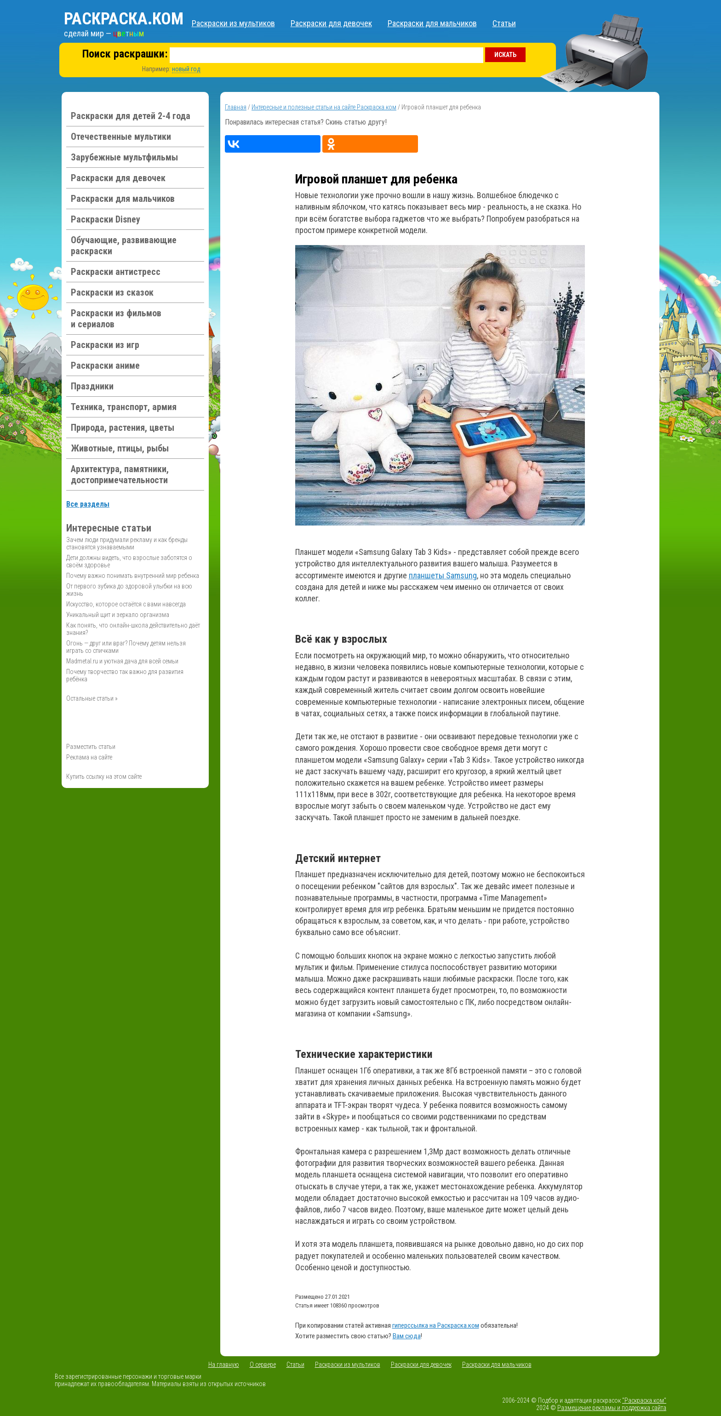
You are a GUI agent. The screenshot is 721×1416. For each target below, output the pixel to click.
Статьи (504, 23)
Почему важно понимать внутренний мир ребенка (132, 575)
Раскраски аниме (105, 365)
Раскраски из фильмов (116, 319)
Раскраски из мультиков (233, 23)
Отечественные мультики (121, 136)
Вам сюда (407, 1336)
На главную (223, 1364)
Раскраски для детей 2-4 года (130, 115)
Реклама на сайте (89, 757)
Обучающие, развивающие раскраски (124, 245)
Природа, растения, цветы (122, 427)
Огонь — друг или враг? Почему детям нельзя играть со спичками (126, 646)
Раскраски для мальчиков (432, 23)
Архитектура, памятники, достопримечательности (120, 474)
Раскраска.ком (123, 19)
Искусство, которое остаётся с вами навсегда (126, 604)
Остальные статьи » (92, 698)
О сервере (263, 1364)
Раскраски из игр (105, 344)
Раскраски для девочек (331, 23)
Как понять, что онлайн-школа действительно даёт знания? (133, 629)
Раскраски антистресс (115, 271)
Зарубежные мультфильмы (124, 157)
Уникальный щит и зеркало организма (117, 614)
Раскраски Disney (105, 219)
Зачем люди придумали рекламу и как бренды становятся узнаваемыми (127, 543)
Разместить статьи (90, 746)
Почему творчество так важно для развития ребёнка (124, 675)
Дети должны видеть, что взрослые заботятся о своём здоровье (129, 561)
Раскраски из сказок (112, 292)
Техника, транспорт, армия (124, 406)
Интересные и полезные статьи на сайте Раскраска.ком (324, 107)
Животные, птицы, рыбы (120, 448)
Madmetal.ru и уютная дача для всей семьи (122, 661)
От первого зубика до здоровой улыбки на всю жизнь (129, 589)
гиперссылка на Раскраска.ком (435, 1325)
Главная (235, 107)
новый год (186, 69)
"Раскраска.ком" (644, 1400)
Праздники (92, 386)
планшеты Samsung (443, 575)
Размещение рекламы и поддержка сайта (611, 1407)
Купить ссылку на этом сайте (104, 776)
